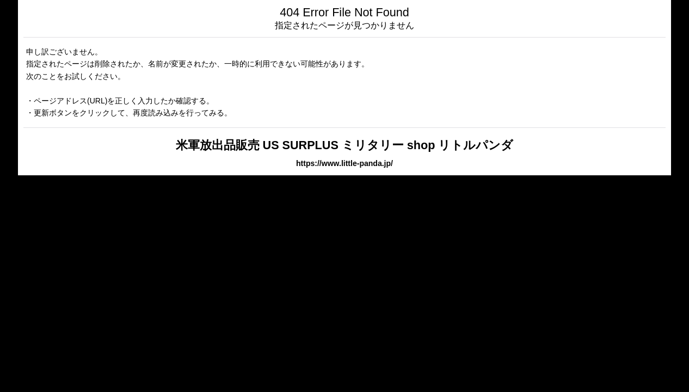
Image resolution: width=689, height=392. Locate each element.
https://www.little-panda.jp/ (344, 163)
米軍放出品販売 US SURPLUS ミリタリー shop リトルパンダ (345, 145)
